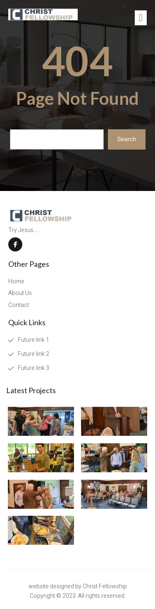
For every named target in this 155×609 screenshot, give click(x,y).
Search (126, 139)
